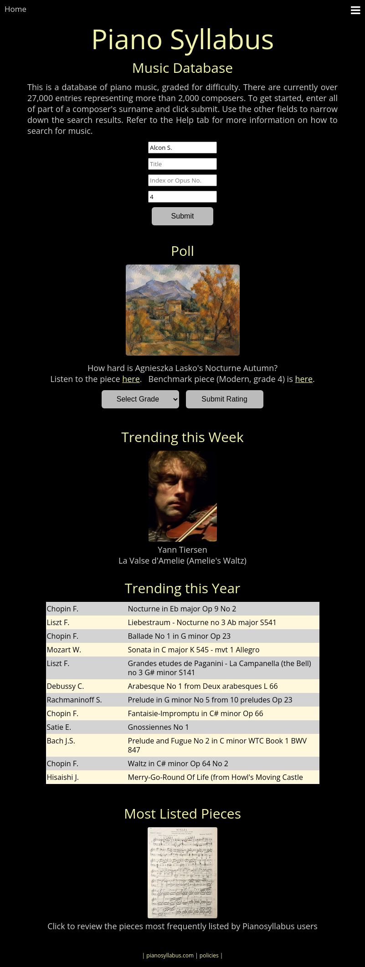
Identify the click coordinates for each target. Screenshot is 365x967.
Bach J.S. (61, 741)
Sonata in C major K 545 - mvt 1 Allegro (194, 650)
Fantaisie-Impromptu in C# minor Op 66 (195, 713)
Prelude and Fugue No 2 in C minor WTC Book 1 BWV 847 (217, 745)
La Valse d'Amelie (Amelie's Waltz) (182, 560)
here (131, 378)
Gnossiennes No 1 (159, 727)
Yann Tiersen (182, 549)
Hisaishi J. (63, 777)
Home (15, 9)
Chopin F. (63, 609)
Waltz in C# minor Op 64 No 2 (178, 763)
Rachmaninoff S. (74, 700)
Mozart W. (64, 650)
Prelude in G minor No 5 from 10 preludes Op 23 (210, 700)
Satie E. (59, 727)
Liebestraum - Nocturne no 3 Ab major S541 (202, 622)
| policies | (209, 955)
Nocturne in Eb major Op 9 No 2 (182, 609)
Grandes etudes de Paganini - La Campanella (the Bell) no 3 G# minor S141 (219, 667)
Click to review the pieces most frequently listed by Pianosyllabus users (182, 926)
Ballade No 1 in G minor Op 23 (179, 636)
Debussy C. (65, 686)
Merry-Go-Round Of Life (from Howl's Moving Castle (215, 777)
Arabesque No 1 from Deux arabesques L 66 (203, 686)
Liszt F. (58, 622)
